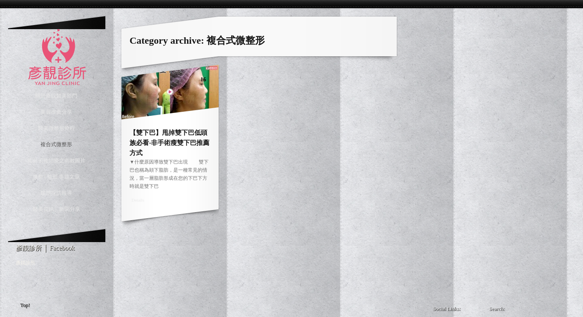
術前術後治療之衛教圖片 (56, 160)
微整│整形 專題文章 (56, 177)
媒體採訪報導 (56, 193)
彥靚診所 (25, 263)
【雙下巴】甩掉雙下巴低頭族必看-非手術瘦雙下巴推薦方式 (169, 142)
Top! (25, 305)
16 (203, 80)
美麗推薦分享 (56, 112)
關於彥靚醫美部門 (56, 96)
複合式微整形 (56, 144)
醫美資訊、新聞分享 (56, 209)
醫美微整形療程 (56, 128)
